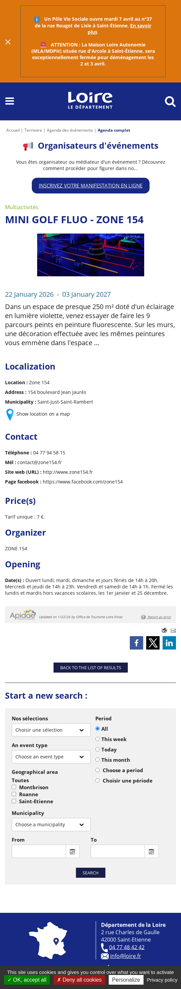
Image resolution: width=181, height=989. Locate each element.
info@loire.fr (125, 956)
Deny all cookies (79, 980)
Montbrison (34, 787)
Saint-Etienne (36, 801)
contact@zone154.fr (39, 462)
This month (115, 759)
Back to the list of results (90, 668)
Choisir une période (128, 780)
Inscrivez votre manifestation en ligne (91, 185)
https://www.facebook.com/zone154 (83, 481)
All (104, 728)
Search (91, 873)
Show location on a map (43, 414)
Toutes (20, 780)
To (94, 839)
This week (113, 739)
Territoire (33, 130)
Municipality (28, 813)
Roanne (28, 794)
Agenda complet (114, 130)
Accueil (13, 130)
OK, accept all (27, 980)
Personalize (126, 980)
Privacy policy (162, 980)
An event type (30, 745)
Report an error (156, 617)
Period (103, 718)
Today (109, 749)
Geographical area (35, 771)
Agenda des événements (70, 130)
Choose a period (123, 770)
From (18, 839)
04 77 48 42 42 (127, 947)
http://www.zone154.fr (68, 472)
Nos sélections (30, 718)
